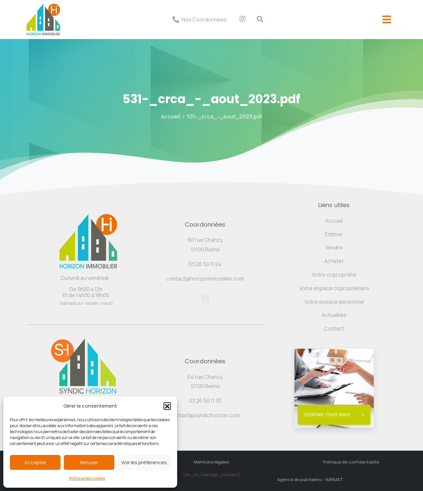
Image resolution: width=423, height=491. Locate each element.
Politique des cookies (87, 478)
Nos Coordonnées (204, 19)
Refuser (89, 462)
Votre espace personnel (334, 301)
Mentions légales (211, 462)
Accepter (35, 462)
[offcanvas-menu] (386, 19)
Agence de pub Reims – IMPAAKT (310, 479)
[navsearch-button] (256, 19)
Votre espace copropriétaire (334, 288)
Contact (334, 328)
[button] (167, 406)
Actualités (334, 315)
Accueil (170, 116)
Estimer (334, 234)
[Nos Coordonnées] (176, 19)
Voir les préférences (144, 462)
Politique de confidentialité (351, 462)
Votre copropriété (334, 274)
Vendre (334, 247)
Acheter (334, 261)
